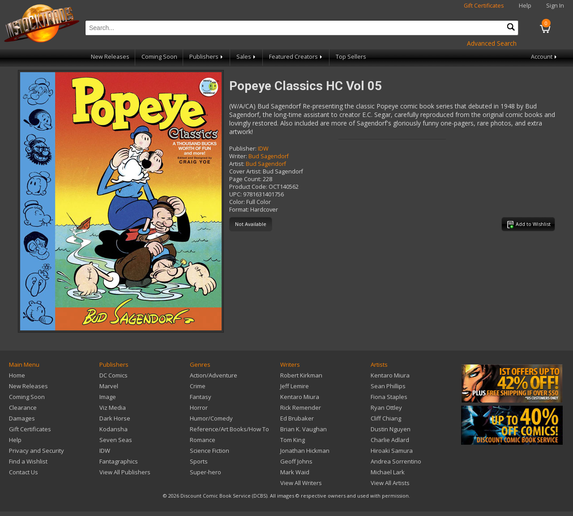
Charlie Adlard (390, 440)
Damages (22, 418)
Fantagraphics (118, 461)
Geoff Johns (296, 461)
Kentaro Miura (299, 397)
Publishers (206, 57)
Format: (239, 209)
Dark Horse (114, 418)
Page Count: (245, 179)
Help (525, 5)
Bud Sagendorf (268, 156)
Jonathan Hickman (304, 451)
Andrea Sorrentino (396, 461)
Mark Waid (294, 472)
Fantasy (200, 397)
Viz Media (112, 407)
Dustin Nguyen (391, 429)
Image (107, 397)
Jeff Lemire (294, 386)
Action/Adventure (213, 375)
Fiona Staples (389, 397)
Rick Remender (300, 407)
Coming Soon (159, 57)
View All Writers (301, 483)
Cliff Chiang (386, 418)
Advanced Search (492, 43)
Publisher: (243, 148)
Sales (246, 57)
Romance (202, 440)
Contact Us (23, 472)
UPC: (235, 194)
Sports (199, 461)
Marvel (108, 386)
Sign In (555, 5)
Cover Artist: (245, 171)
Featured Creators (296, 57)
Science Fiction (209, 451)
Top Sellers (351, 57)
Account (544, 57)
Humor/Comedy (211, 418)
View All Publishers (124, 472)
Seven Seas (115, 440)
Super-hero (205, 472)
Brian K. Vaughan (303, 429)
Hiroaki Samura (392, 451)
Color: (237, 202)
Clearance (23, 407)
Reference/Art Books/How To (229, 429)
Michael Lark (388, 472)
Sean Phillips (388, 386)
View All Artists (390, 483)
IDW (263, 148)
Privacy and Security (36, 451)
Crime (197, 386)
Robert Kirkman (301, 375)
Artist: (236, 164)
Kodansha (113, 429)
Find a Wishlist (28, 461)
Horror (199, 407)
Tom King (292, 440)
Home (17, 375)
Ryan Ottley (386, 407)
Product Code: (248, 187)
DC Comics (113, 375)
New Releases (110, 57)
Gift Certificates (484, 5)
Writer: (238, 156)
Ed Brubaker (297, 418)
